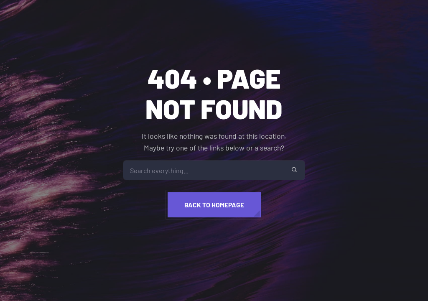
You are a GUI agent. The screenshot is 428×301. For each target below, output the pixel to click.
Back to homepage (214, 205)
